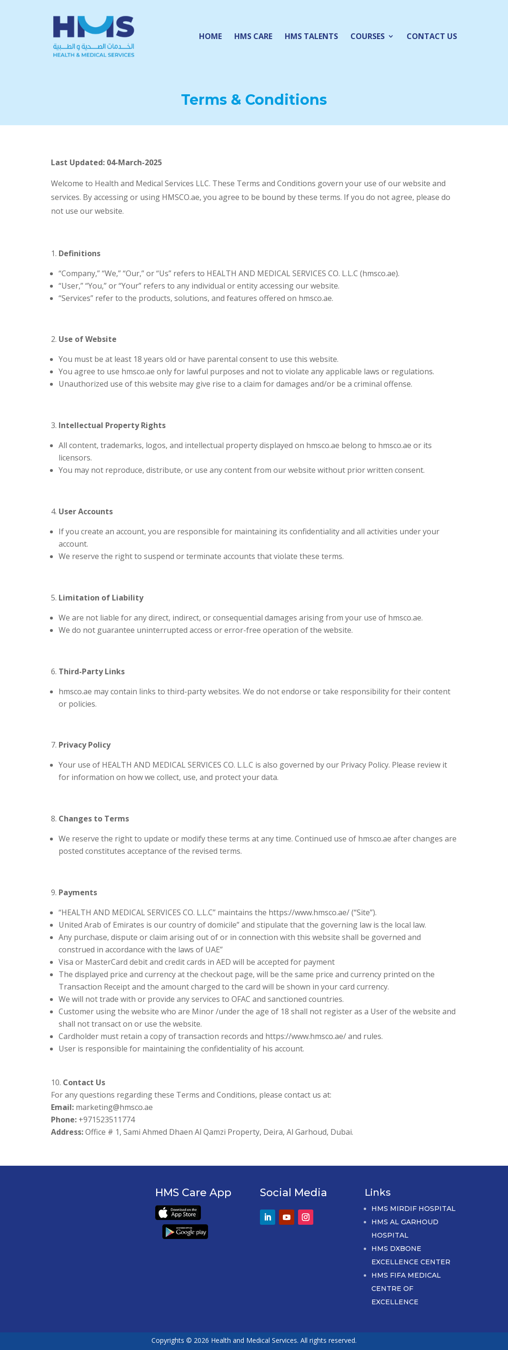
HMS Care (253, 37)
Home (210, 37)
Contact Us (432, 37)
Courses (367, 37)
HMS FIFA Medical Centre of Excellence (406, 1288)
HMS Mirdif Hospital (413, 1208)
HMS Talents (311, 37)
